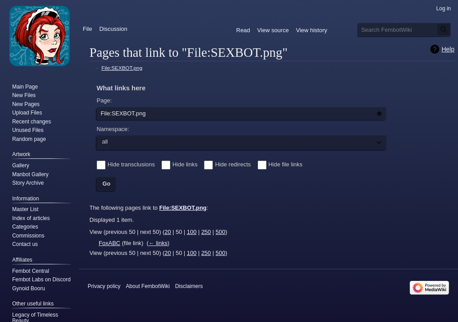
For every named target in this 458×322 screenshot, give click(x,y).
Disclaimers (189, 286)
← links (157, 243)
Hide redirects (233, 164)
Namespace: (113, 129)
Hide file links (285, 164)
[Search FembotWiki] (404, 29)
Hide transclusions (131, 164)
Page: (104, 100)
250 (206, 232)
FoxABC (109, 243)
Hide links (185, 164)
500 (220, 232)
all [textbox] (105, 141)
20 (168, 232)
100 (192, 232)
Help (447, 49)
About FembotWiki (148, 286)
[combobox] (241, 113)
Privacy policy (104, 286)
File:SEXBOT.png (122, 68)
